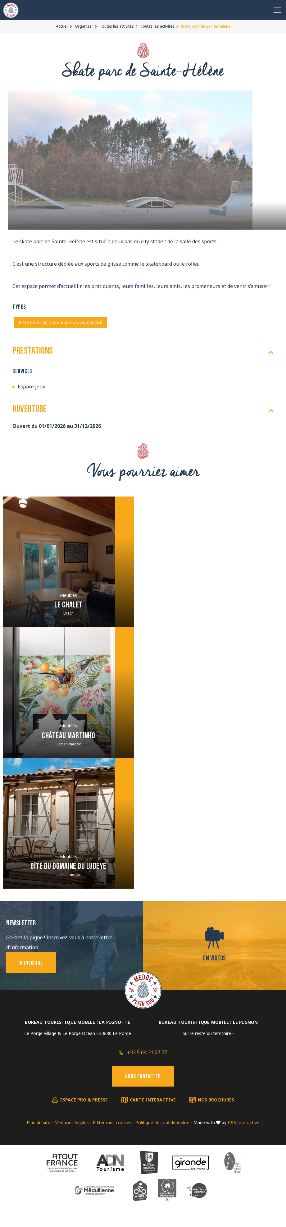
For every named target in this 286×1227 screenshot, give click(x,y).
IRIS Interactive (243, 1122)
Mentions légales (71, 1122)
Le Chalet (68, 605)
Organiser (84, 26)
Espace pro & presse (84, 1100)
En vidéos (214, 958)
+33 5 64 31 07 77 (147, 1052)
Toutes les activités (117, 26)
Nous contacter (143, 1077)
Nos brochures (216, 1100)
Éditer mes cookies (112, 1122)
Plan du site (38, 1122)
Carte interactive (153, 1100)
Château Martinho (68, 736)
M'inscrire (31, 963)
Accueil (62, 26)
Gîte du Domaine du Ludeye (68, 867)
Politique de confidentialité (162, 1122)
